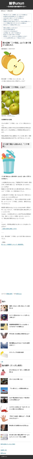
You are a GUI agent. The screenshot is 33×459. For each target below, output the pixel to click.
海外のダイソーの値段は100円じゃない (11, 24)
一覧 (2, 361)
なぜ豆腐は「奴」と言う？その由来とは (12, 33)
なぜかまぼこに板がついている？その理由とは (13, 18)
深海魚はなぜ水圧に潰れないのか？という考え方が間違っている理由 (18, 21)
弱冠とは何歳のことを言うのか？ (10, 28)
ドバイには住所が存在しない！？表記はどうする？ (14, 38)
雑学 (3, 456)
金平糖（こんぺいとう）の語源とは (11, 19)
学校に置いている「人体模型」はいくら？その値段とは (15, 14)
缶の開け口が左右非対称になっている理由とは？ (13, 16)
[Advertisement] (14, 258)
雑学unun (3, 10)
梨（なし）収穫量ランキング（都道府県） (12, 244)
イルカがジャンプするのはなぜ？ (10, 31)
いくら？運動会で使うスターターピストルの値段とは (14, 23)
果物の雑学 (10, 10)
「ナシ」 (13, 115)
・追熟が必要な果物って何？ (9, 229)
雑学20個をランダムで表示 (8, 444)
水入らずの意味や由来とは (9, 29)
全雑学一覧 (4, 450)
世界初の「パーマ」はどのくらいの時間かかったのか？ (15, 36)
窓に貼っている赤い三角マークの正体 (11, 34)
